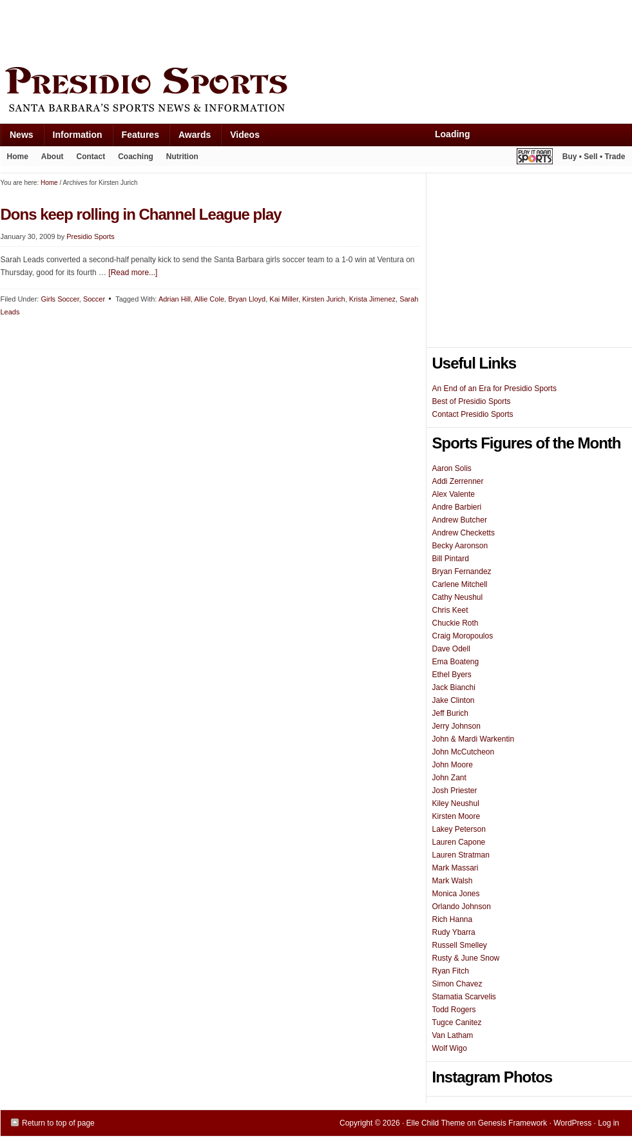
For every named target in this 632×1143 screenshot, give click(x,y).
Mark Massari (455, 867)
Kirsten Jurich (323, 299)
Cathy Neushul (457, 597)
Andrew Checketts (463, 532)
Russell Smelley (459, 945)
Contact (91, 156)
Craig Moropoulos (462, 635)
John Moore (452, 764)
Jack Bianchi (453, 687)
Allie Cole (209, 299)
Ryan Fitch (450, 970)
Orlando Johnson (461, 906)
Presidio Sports (316, 91)
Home (17, 156)
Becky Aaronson (460, 545)
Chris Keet (450, 610)
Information (72, 138)
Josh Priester (454, 790)
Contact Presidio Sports (472, 414)
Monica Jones (456, 893)
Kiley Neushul (455, 803)
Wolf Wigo (449, 1048)
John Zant (449, 777)
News (17, 138)
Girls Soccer (60, 299)
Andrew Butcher (459, 519)
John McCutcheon (463, 751)
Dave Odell (451, 648)
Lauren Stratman (461, 855)
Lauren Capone (459, 842)
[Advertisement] (235, 30)
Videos (245, 135)
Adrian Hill (174, 299)
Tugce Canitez (457, 1022)
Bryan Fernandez (462, 571)
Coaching (135, 156)
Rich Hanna (452, 919)
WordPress (572, 1123)
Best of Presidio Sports (471, 401)
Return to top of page (58, 1123)
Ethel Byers (452, 674)
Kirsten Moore (456, 816)
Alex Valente (453, 494)
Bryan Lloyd (246, 299)
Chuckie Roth (455, 623)
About (49, 159)
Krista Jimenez (372, 299)
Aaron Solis (452, 468)
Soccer (94, 299)
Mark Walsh (452, 880)
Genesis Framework (512, 1123)
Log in (608, 1123)
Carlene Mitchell (460, 584)
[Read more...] (132, 272)
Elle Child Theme (436, 1123)
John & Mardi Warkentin (473, 739)
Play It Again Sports (535, 158)
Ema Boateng (455, 661)
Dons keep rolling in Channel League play (141, 214)
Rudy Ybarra (453, 932)
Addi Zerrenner (458, 481)
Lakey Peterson (459, 829)
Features (135, 138)
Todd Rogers (454, 1009)
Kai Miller (283, 299)
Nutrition (182, 156)
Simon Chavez (457, 983)
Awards (190, 138)
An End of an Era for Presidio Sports (494, 388)
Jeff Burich (450, 713)
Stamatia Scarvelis (464, 996)
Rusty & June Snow (466, 958)
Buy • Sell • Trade (594, 156)
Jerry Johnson (456, 726)
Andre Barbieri (457, 507)
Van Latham (453, 1035)
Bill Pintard (450, 558)
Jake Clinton (453, 700)
